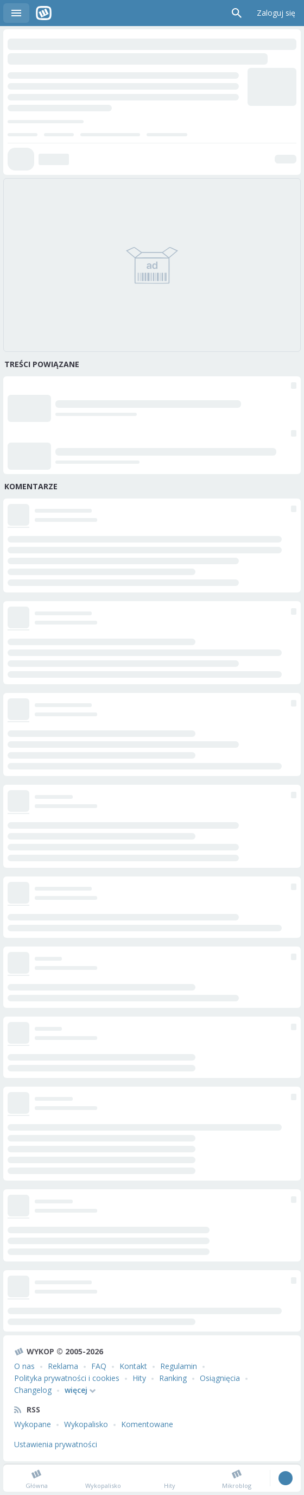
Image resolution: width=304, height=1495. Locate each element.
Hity (139, 1378)
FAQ (98, 1366)
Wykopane (32, 1424)
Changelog (33, 1390)
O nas (24, 1366)
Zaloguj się (276, 13)
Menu (16, 13)
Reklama (63, 1366)
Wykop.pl (44, 13)
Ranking (173, 1378)
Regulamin (178, 1366)
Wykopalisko (86, 1424)
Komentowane (147, 1424)
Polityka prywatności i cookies (66, 1378)
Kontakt (133, 1366)
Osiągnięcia (220, 1378)
